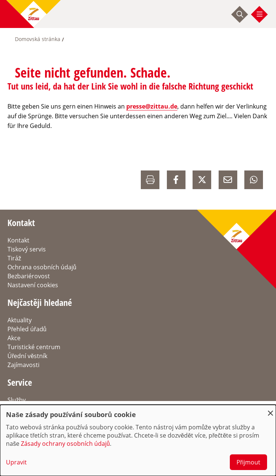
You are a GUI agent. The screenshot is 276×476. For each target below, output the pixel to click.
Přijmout (248, 462)
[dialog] (138, 440)
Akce (13, 338)
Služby (16, 400)
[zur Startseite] (33, 14)
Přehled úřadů (27, 329)
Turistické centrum (33, 347)
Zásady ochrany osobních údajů (65, 443)
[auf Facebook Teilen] (176, 179)
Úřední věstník (27, 356)
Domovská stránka (37, 39)
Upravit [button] (16, 462)
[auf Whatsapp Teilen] (253, 179)
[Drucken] (150, 179)
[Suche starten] (240, 14)
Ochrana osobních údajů (41, 267)
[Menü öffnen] (260, 14)
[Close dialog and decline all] (270, 409)
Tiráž (14, 258)
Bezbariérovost (28, 276)
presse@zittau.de (151, 106)
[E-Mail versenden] (228, 179)
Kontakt (18, 240)
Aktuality (19, 320)
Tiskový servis (26, 249)
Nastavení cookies (32, 285)
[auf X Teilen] (202, 179)
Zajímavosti (23, 365)
